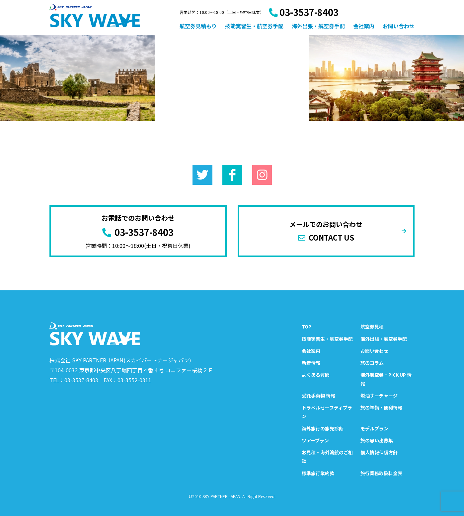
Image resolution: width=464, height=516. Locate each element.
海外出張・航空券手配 (318, 26)
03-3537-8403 (304, 12)
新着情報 (311, 362)
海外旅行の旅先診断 (323, 428)
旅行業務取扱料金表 (381, 473)
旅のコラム (372, 362)
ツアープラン (315, 440)
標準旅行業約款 (318, 473)
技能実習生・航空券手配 (254, 26)
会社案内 (363, 26)
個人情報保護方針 (379, 452)
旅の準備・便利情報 (381, 407)
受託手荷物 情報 (318, 395)
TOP (306, 326)
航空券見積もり (198, 26)
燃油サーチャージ (379, 395)
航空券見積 (372, 326)
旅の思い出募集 (376, 440)
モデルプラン (374, 428)
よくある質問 (316, 374)
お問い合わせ (399, 26)
